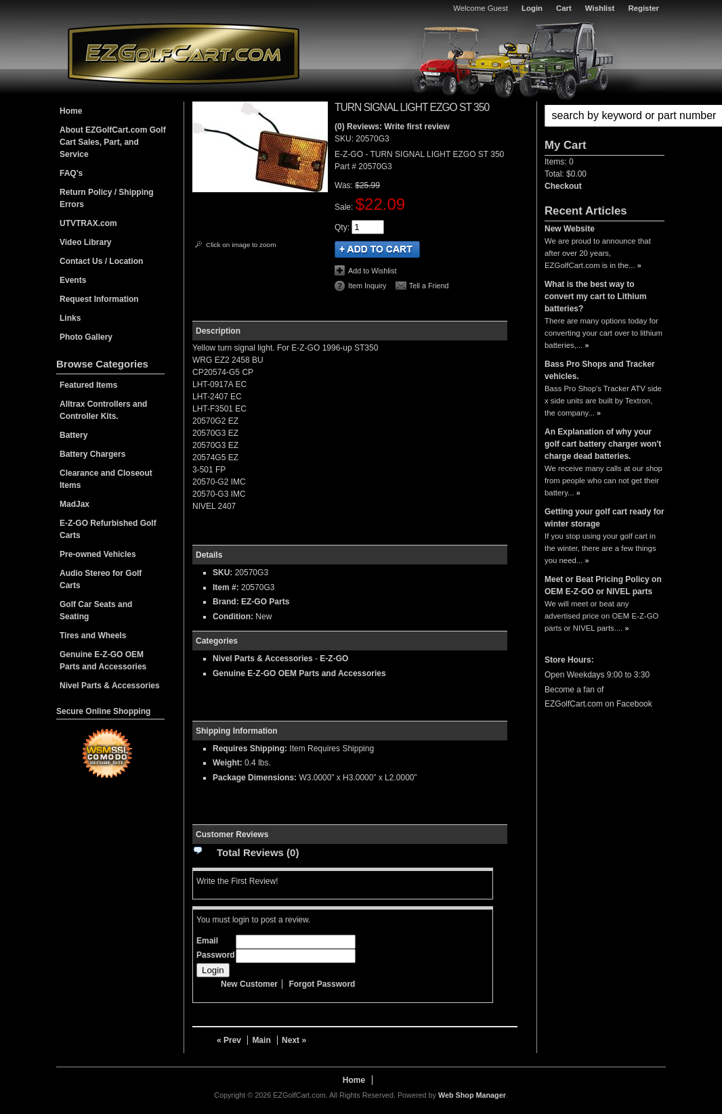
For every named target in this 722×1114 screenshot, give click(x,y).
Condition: (233, 616)
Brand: (226, 601)
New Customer (249, 984)
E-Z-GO (334, 658)
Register (643, 8)
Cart (564, 8)
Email (207, 940)
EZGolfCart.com (183, 53)
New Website (570, 228)
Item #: (227, 587)
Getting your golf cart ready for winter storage (604, 518)
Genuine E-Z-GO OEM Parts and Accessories (299, 673)
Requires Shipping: (250, 748)
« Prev (229, 1040)
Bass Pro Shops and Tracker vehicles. (600, 370)
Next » (294, 1040)
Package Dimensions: (255, 777)
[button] (604, 116)
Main (261, 1040)
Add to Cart (377, 249)
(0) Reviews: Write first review (392, 126)
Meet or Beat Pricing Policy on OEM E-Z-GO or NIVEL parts (603, 585)
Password (215, 955)
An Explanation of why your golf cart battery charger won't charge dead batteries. (603, 444)
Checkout (563, 186)
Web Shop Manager (472, 1095)
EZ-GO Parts (265, 601)
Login (532, 8)
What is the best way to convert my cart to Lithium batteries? (596, 296)
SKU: (345, 138)
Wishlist (600, 8)
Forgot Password (322, 984)
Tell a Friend (429, 286)
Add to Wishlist (372, 271)
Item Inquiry (367, 286)
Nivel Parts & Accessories (263, 658)
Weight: (227, 762)
